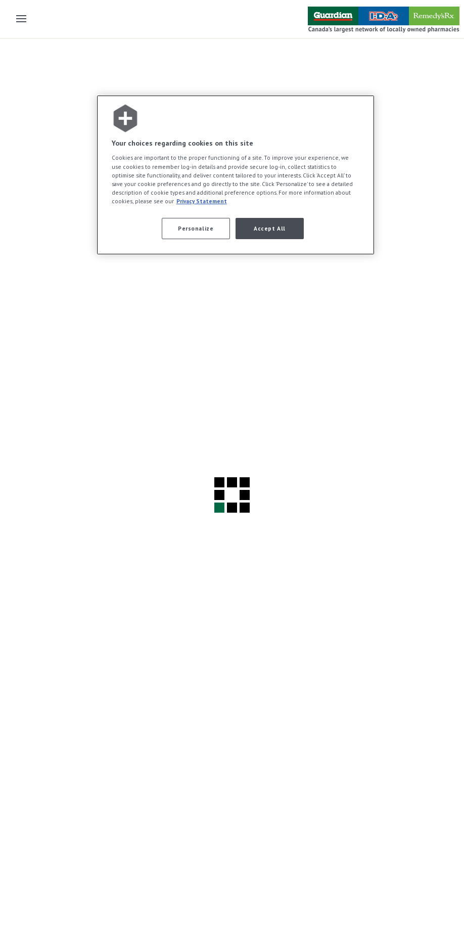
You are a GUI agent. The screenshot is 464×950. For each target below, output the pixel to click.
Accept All (270, 228)
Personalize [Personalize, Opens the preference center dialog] (195, 228)
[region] (236, 175)
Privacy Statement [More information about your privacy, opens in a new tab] (201, 201)
